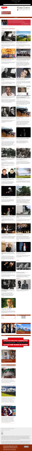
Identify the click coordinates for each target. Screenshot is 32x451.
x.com (17, 1)
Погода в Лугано (23, 317)
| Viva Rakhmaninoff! (11, 234)
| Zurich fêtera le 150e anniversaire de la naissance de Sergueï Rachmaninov (8, 80)
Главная (2, 26)
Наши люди (18, 278)
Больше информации (13, 449)
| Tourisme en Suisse (26, 332)
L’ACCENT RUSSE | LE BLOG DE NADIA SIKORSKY (7, 349)
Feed (18, 1)
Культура (2, 30)
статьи (2, 422)
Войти (2, 4)
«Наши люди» (5, 419)
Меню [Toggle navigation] (16, 17)
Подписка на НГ (5, 13)
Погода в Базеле (23, 318)
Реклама (9, 428)
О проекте (2, 428)
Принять (26, 446)
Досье (18, 323)
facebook (13, 1)
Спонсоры (12, 428)
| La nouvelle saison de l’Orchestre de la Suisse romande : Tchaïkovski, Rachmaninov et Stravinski (23, 98)
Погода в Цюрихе (23, 316)
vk (15, 1)
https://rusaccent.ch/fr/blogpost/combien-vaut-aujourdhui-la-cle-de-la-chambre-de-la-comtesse (16, 22)
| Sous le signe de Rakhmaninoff (26, 234)
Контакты (6, 428)
